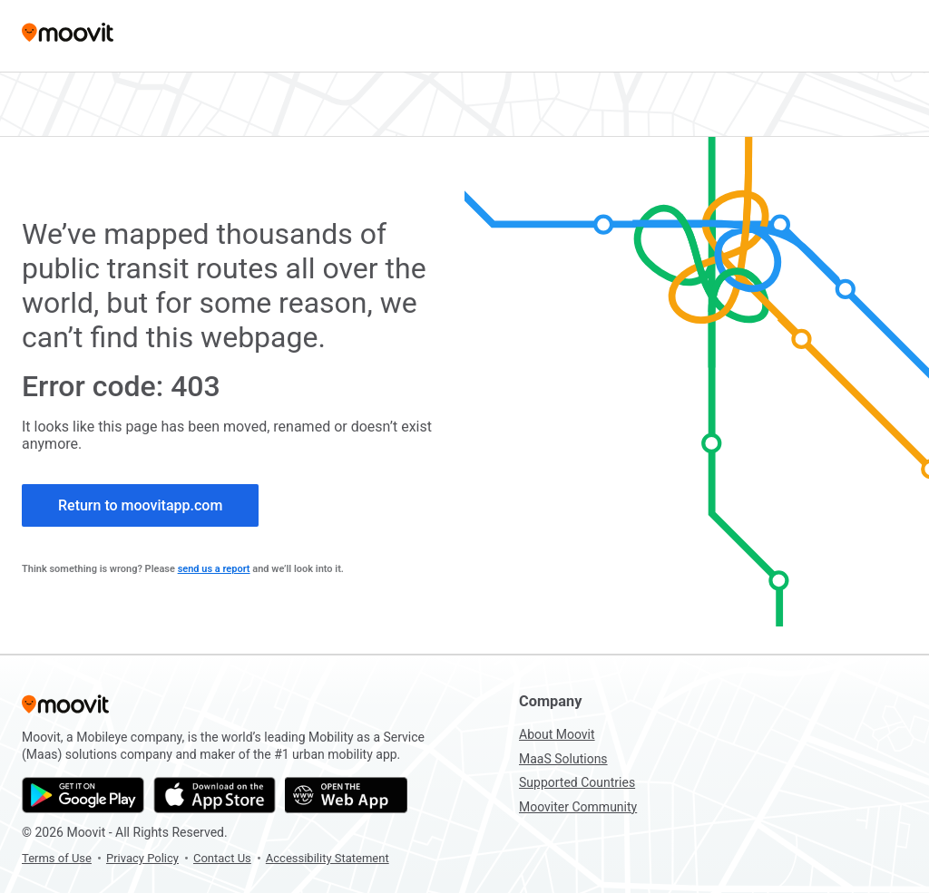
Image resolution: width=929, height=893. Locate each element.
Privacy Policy (142, 858)
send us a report (214, 569)
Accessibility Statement (327, 858)
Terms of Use (57, 858)
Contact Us (222, 858)
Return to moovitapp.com (140, 505)
